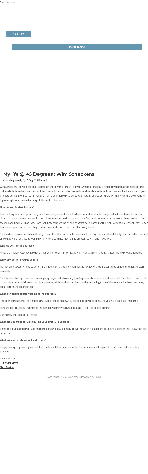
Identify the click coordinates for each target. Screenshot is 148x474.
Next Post (7, 367)
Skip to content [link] (8, 2)
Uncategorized (12, 180)
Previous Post (9, 363)
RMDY (98, 377)
